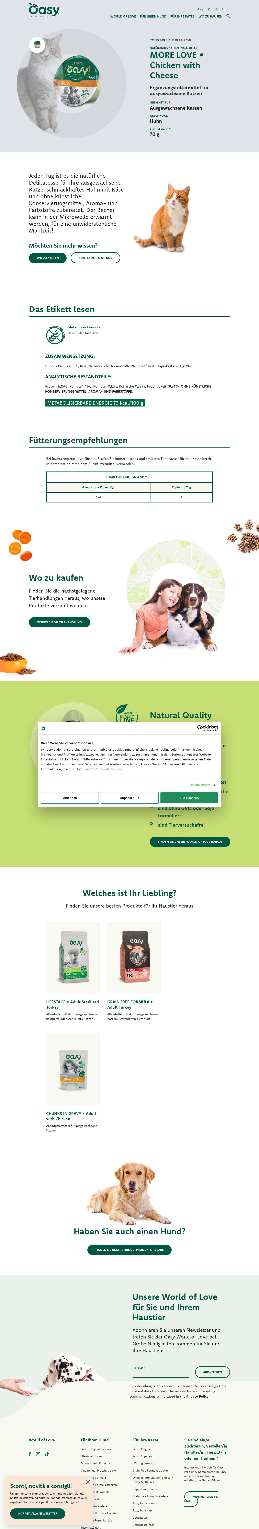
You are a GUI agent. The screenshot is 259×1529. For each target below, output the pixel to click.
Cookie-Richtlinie (108, 769)
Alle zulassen (189, 797)
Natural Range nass (93, 1442)
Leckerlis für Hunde (93, 1449)
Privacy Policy (197, 1289)
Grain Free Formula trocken (99, 1378)
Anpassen (129, 797)
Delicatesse (140, 1410)
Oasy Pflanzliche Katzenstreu (151, 1468)
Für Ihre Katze (145, 1332)
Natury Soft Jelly (91, 1435)
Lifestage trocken (92, 1349)
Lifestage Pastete (92, 1392)
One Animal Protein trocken (99, 1363)
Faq (200, 9)
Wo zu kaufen (48, 258)
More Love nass (143, 1446)
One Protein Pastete (94, 1399)
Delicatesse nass (143, 1418)
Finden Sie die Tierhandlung (59, 622)
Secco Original (142, 1342)
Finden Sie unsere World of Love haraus (190, 842)
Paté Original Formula (95, 1385)
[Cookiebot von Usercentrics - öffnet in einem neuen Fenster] (200, 728)
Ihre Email (139, 1260)
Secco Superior (142, 1349)
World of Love (42, 1332)
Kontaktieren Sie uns (96, 258)
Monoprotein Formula (95, 1356)
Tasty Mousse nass (145, 1396)
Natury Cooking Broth (147, 1432)
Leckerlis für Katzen (145, 1453)
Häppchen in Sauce (145, 1382)
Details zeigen (200, 785)
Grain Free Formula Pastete (99, 1406)
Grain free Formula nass (96, 1413)
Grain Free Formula (93, 1371)
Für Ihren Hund (95, 1332)
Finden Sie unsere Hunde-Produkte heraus (129, 1143)
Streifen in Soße (91, 1428)
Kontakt (213, 9)
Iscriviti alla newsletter (38, 1513)
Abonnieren (212, 1265)
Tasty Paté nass (91, 1420)
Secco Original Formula (96, 1342)
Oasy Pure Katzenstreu (147, 1460)
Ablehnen (70, 797)
